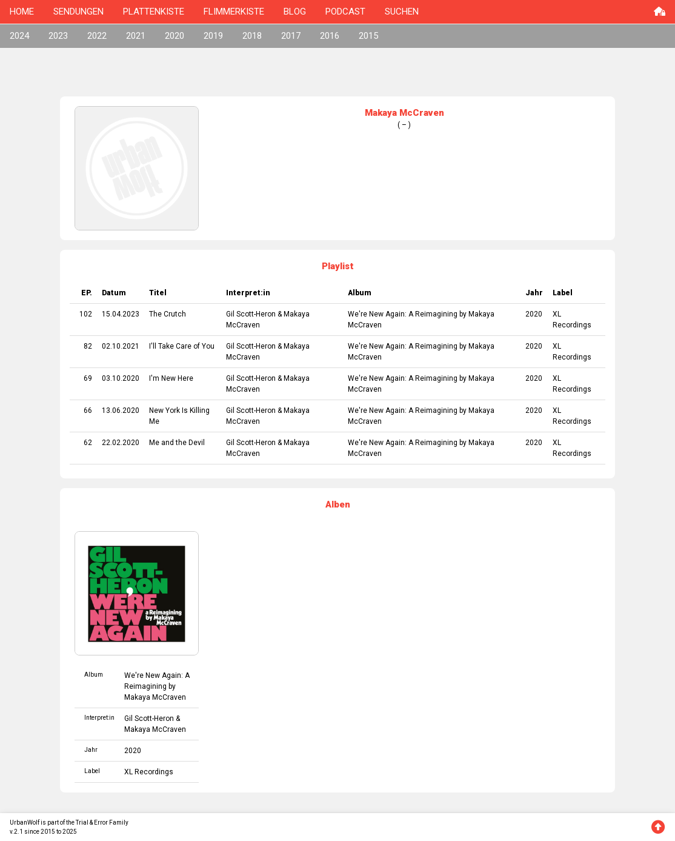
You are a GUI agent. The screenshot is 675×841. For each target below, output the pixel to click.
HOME (22, 11)
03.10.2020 (120, 378)
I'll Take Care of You (181, 346)
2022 (97, 35)
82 (88, 346)
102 (85, 314)
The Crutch (167, 314)
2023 (58, 35)
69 (88, 378)
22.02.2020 (120, 442)
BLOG (295, 11)
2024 (19, 35)
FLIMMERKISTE (234, 11)
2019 (213, 35)
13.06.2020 (120, 410)
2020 (174, 35)
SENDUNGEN (78, 11)
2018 (252, 35)
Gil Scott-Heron (251, 314)
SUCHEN (402, 11)
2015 (368, 35)
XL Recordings (148, 772)
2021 (135, 35)
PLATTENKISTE (153, 11)
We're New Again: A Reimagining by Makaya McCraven (157, 686)
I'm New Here (171, 378)
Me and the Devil (177, 442)
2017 (291, 35)
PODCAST (345, 11)
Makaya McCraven (155, 729)
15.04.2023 (120, 314)
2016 (329, 35)
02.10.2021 (120, 346)
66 (88, 410)
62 (88, 442)
